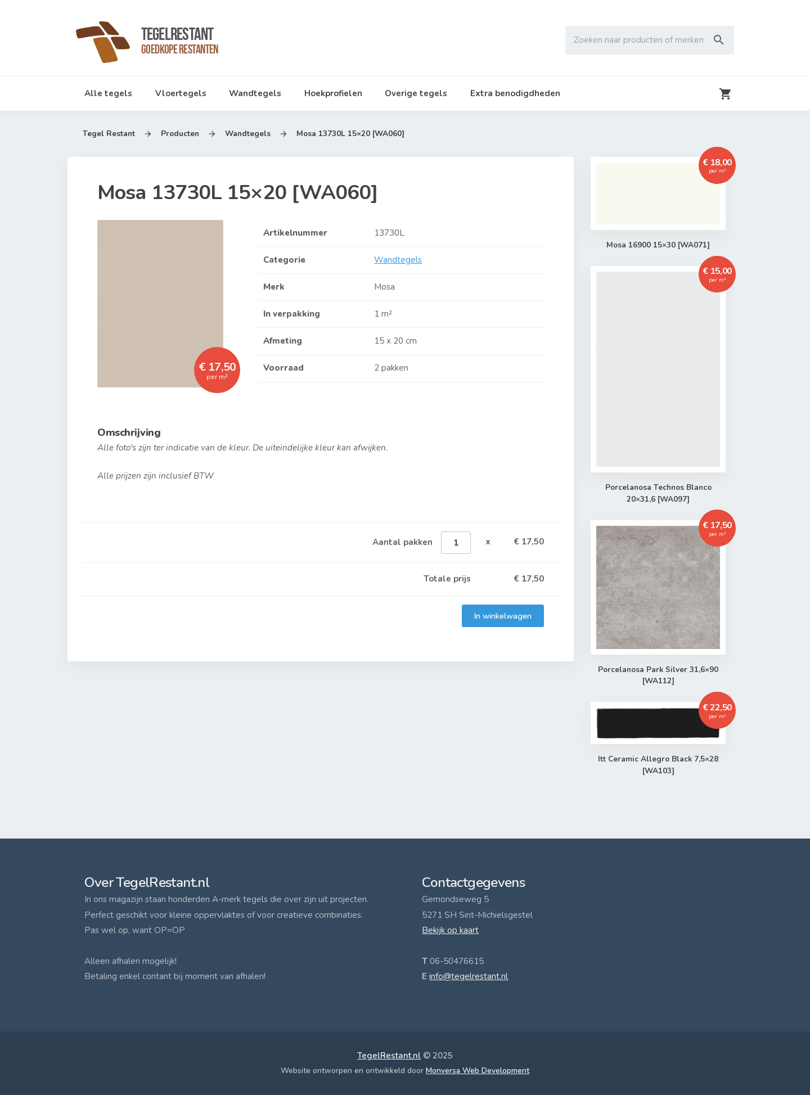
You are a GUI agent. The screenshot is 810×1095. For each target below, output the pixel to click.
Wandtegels (255, 93)
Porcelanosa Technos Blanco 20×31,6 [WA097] (658, 493)
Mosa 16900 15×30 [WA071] (658, 245)
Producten (180, 134)
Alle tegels (108, 93)
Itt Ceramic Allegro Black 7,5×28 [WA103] (658, 765)
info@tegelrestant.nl (468, 976)
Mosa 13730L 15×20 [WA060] (350, 134)
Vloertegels (180, 93)
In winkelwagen (503, 616)
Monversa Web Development (477, 1070)
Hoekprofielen (333, 93)
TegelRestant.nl (389, 1055)
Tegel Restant (108, 134)
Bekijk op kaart (450, 930)
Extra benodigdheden (515, 93)
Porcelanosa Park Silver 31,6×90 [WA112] (658, 675)
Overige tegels (416, 93)
